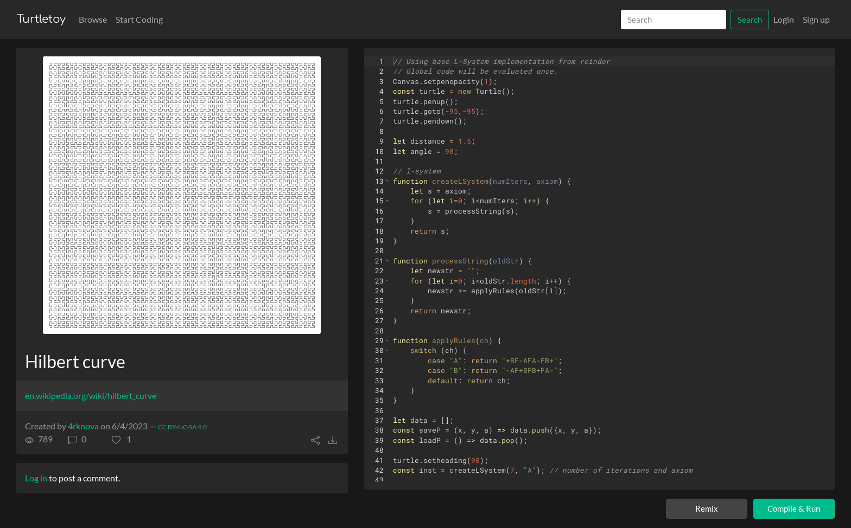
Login (783, 19)
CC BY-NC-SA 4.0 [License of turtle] (182, 427)
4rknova (83, 426)
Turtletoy (41, 19)
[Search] (673, 20)
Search (750, 19)
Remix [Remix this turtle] (706, 508)
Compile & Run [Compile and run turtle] (793, 508)
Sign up (816, 19)
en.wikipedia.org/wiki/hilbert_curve (90, 395)
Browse (93, 19)
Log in (36, 478)
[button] (121, 439)
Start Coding (139, 19)
